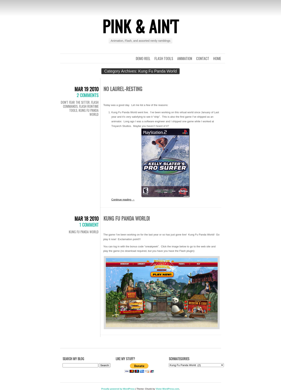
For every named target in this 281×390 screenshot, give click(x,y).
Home (217, 58)
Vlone (159, 389)
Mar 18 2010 (86, 218)
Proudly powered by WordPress (118, 389)
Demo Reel (143, 58)
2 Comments (88, 95)
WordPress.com (170, 389)
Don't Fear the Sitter (75, 102)
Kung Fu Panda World (89, 112)
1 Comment (89, 224)
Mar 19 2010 (86, 89)
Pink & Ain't (140, 26)
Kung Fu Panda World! (126, 218)
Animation (184, 58)
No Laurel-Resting (122, 88)
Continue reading (123, 199)
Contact (202, 58)
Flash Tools (163, 58)
